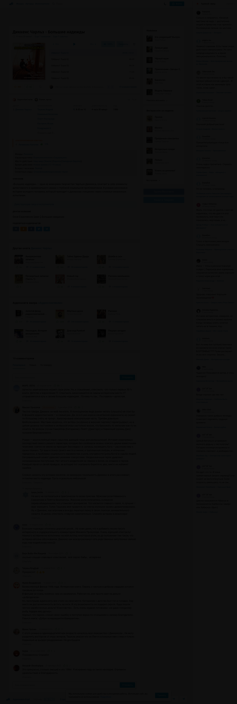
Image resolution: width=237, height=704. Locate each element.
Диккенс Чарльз (41, 248)
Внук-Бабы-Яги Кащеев (34, 553)
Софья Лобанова (206, 204)
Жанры (20, 3)
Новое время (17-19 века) (47, 164)
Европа (57, 161)
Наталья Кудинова (207, 310)
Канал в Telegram (164, 200)
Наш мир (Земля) (42, 161)
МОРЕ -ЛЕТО (28, 385)
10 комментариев (128, 87)
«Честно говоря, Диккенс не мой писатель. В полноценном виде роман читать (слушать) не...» (77, 87)
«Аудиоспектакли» (50, 303)
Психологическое (42, 157)
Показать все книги (156, 100)
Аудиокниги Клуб (18, 699)
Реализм (28, 154)
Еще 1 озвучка (60, 36)
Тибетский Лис (205, 71)
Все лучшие (153, 180)
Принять (161, 695)
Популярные (19, 365)
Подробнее (105, 697)
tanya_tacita (37, 492)
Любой (38, 168)
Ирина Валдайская (31, 583)
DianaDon (203, 136)
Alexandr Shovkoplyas (32, 665)
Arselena (202, 338)
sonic (24, 524)
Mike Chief (203, 409)
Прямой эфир (208, 3)
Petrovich (203, 12)
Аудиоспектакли (22, 99)
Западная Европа (71, 161)
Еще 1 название (42, 36)
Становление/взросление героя (51, 171)
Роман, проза (43, 99)
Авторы (30, 3)
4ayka (25, 651)
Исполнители (42, 3)
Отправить (127, 377)
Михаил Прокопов (39, 407)
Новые (32, 365)
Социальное (60, 157)
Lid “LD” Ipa (204, 388)
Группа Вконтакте (164, 191)
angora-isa (203, 40)
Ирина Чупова (29, 629)
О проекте (65, 699)
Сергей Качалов (206, 118)
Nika (201, 367)
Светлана (203, 288)
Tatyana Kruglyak (30, 568)
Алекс (201, 260)
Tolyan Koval (204, 100)
